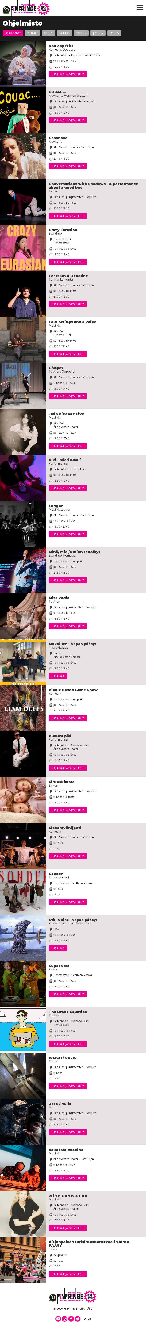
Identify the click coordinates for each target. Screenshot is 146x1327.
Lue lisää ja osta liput (67, 74)
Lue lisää (58, 676)
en (89, 1318)
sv (85, 1318)
